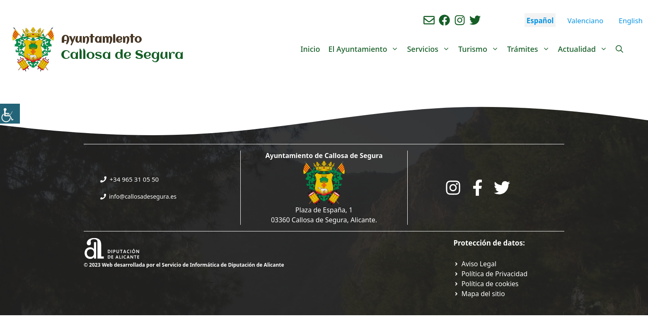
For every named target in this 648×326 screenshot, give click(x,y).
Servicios (430, 48)
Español (540, 20)
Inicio (310, 49)
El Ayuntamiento (365, 48)
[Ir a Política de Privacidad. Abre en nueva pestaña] (475, 264)
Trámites (530, 48)
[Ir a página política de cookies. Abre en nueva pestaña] (486, 284)
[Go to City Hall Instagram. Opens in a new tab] (453, 188)
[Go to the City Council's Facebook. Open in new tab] (477, 188)
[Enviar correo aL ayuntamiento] (429, 20)
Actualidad (585, 48)
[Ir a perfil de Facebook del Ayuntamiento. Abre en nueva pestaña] (444, 20)
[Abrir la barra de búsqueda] (619, 48)
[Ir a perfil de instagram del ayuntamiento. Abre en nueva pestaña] (459, 20)
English (631, 20)
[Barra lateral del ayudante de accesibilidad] (10, 114)
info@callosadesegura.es (143, 196)
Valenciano (585, 20)
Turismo (480, 48)
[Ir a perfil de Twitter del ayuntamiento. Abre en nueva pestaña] (475, 20)
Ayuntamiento (101, 40)
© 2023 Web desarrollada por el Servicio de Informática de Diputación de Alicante (184, 264)
